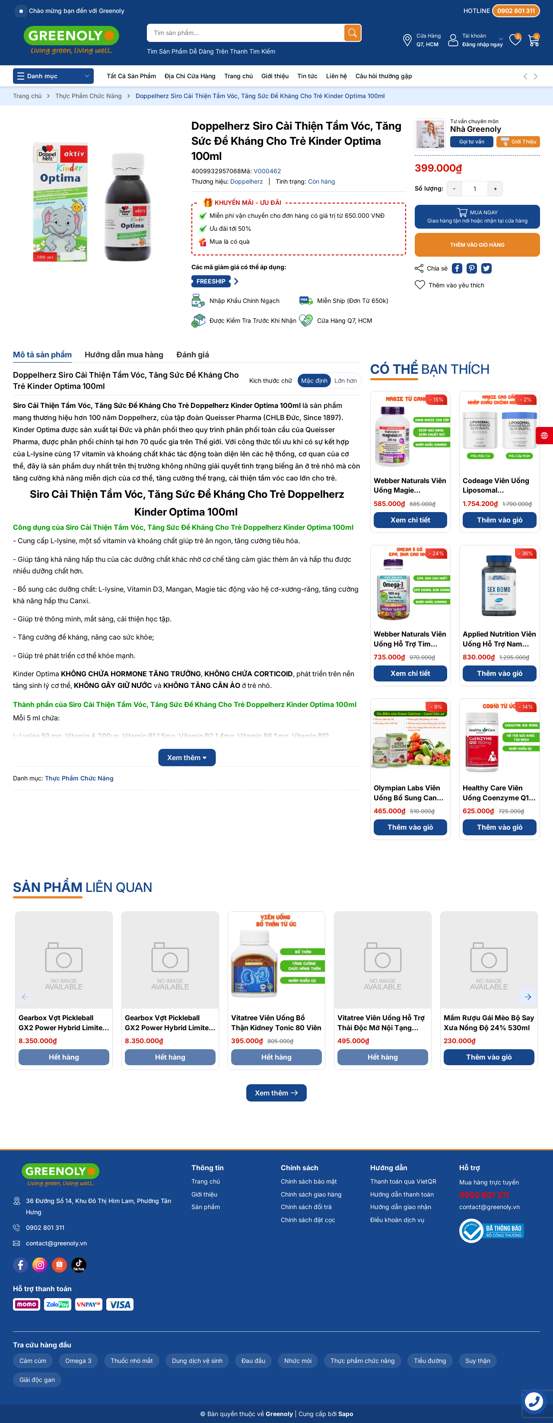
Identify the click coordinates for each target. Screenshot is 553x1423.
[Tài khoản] (475, 40)
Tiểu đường (430, 1360)
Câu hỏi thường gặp (384, 76)
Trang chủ (238, 76)
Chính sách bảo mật (309, 1181)
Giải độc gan (37, 1379)
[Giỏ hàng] (534, 40)
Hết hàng (64, 1057)
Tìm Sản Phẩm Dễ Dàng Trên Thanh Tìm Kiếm (211, 51)
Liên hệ (336, 76)
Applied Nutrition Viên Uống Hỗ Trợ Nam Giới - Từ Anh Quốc (499, 644)
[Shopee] (59, 1265)
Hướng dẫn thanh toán (402, 1194)
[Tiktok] (78, 1265)
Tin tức (307, 76)
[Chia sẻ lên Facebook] (457, 268)
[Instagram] (40, 1265)
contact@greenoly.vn (56, 1243)
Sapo (345, 1413)
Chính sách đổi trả (306, 1206)
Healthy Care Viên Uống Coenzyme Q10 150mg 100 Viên (498, 797)
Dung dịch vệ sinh (197, 1360)
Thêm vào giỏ (500, 520)
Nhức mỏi (297, 1360)
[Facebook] (20, 1265)
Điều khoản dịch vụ (397, 1219)
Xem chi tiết (410, 520)
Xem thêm (276, 1093)
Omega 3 (78, 1360)
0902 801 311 (45, 1227)
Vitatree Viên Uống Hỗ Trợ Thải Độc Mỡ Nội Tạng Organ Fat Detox (381, 1027)
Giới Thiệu (518, 141)
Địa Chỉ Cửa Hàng (190, 76)
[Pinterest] (472, 268)
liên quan (83, 887)
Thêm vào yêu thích (449, 285)
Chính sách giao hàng (311, 1194)
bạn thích (429, 369)
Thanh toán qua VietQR (403, 1181)
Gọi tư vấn (471, 141)
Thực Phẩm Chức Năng (79, 778)
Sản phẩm (205, 1206)
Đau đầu (253, 1360)
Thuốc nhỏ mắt (132, 1360)
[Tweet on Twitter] (486, 268)
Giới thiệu (275, 76)
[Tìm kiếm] (352, 33)
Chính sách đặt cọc (308, 1219)
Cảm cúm (32, 1360)
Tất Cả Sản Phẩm (131, 76)
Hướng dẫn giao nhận (400, 1206)
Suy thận (477, 1360)
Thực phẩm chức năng (363, 1360)
